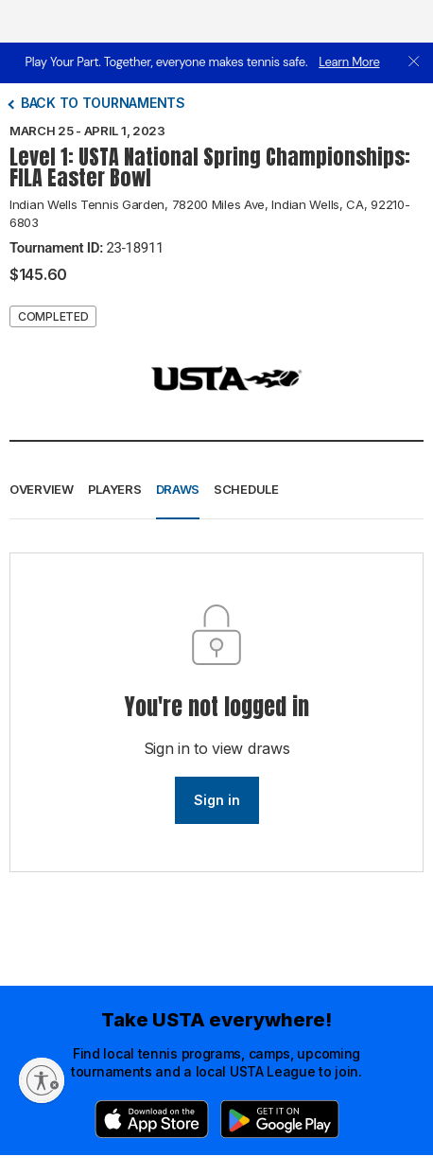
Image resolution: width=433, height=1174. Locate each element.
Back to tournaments (103, 103)
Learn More (349, 62)
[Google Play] (279, 1119)
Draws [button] (178, 489)
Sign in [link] (217, 800)
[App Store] (152, 1119)
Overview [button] (41, 489)
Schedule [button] (246, 489)
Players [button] (115, 489)
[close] (414, 63)
